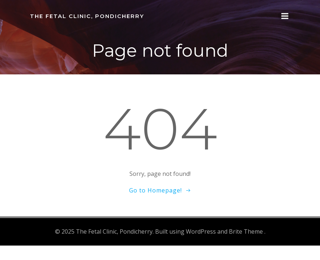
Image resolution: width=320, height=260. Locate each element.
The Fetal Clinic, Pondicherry (87, 16)
